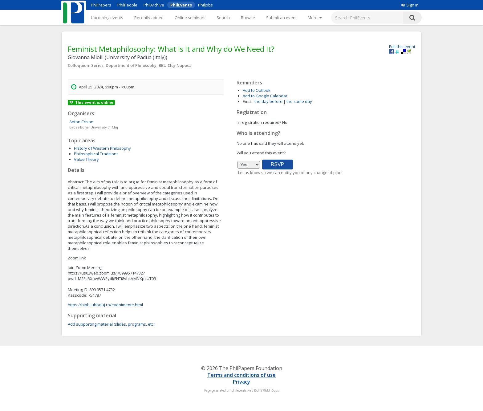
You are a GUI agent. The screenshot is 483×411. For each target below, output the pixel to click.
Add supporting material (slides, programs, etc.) (111, 324)
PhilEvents (181, 5)
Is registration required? (259, 122)
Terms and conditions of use (241, 375)
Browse (248, 17)
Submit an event (281, 17)
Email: (248, 101)
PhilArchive (154, 5)
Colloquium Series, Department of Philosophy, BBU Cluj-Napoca (130, 65)
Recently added (149, 17)
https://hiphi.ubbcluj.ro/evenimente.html (105, 304)
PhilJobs (205, 5)
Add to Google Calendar (265, 96)
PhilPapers (101, 5)
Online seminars (190, 17)
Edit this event (402, 46)
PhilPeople (127, 5)
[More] (315, 17)
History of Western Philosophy (102, 148)
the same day (299, 101)
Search (223, 17)
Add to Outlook (256, 90)
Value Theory (86, 159)
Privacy (241, 381)
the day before (268, 101)
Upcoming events (107, 17)
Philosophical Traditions (96, 154)
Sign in (410, 5)
